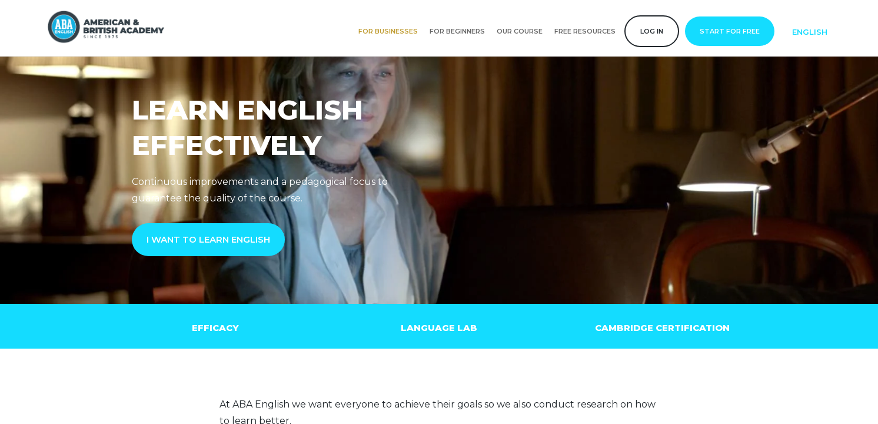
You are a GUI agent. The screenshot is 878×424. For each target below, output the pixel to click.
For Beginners (457, 31)
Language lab (439, 327)
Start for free (730, 31)
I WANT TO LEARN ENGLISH (208, 239)
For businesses (388, 31)
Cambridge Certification (662, 327)
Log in (651, 31)
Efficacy (215, 327)
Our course (520, 31)
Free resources (585, 31)
